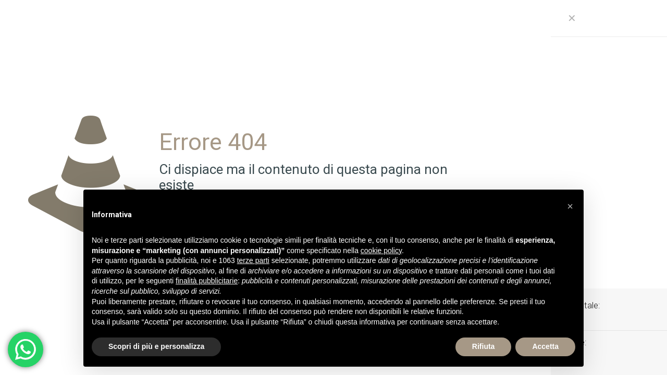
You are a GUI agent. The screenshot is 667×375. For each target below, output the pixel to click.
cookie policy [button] (381, 250)
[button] (570, 206)
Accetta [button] (545, 346)
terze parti (253, 260)
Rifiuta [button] (483, 346)
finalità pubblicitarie (207, 281)
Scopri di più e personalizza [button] (156, 346)
